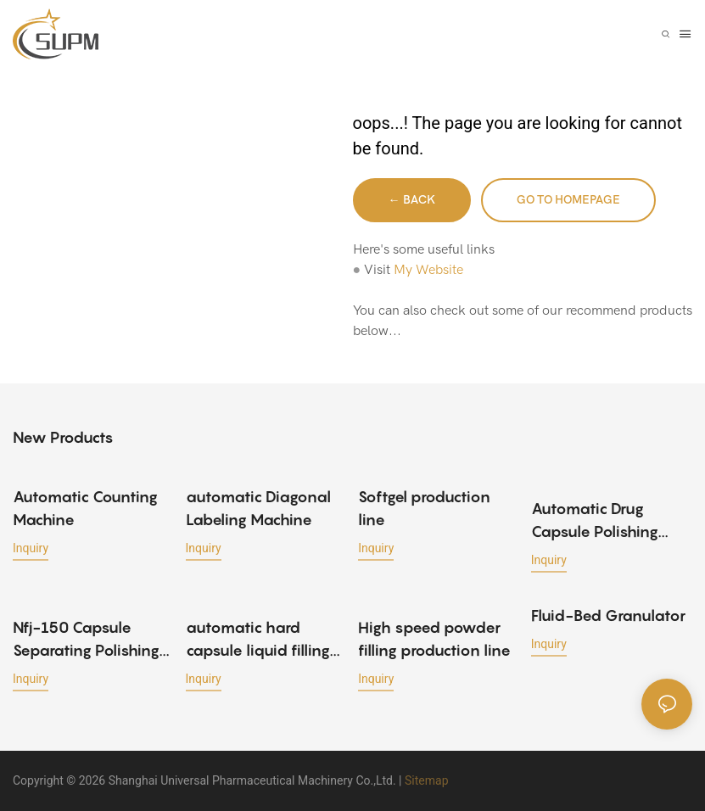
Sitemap (426, 780)
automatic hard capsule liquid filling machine (258, 640)
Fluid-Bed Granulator (608, 615)
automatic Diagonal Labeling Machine (258, 508)
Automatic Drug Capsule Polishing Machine (594, 521)
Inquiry (30, 548)
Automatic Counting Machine (85, 508)
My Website (428, 269)
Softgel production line (424, 508)
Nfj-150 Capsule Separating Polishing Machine (86, 640)
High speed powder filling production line (434, 638)
